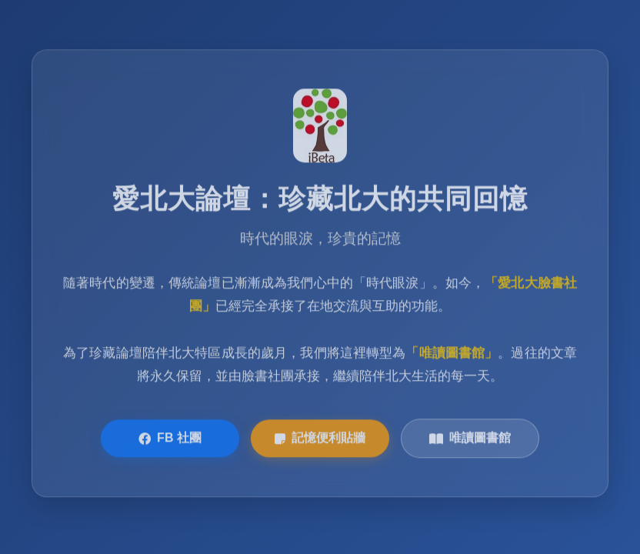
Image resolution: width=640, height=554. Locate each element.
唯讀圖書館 (470, 439)
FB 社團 (170, 439)
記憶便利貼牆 (320, 439)
